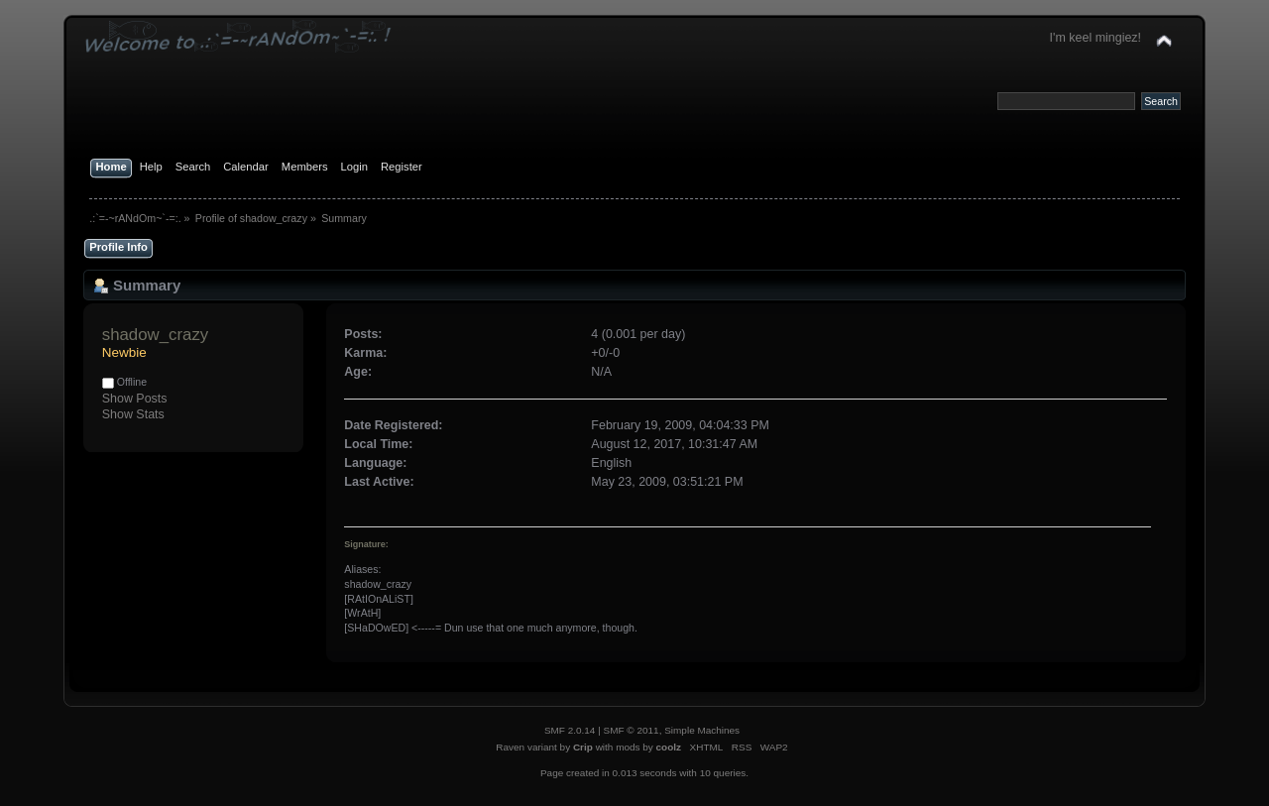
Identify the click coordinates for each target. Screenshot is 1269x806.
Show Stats (133, 414)
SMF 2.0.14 (570, 730)
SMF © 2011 (631, 730)
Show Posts (135, 398)
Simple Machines (702, 730)
